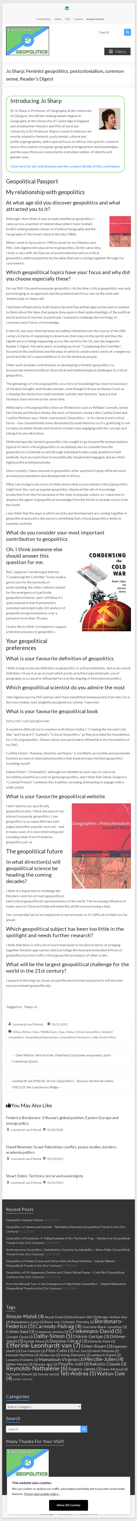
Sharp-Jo (30, 1007)
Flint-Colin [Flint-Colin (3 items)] (59, 1350)
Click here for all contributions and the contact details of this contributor (65, 166)
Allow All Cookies (68, 1505)
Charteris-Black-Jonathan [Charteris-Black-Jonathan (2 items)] (104, 1327)
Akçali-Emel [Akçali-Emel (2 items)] (56, 1317)
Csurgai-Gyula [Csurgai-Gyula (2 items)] (19, 1337)
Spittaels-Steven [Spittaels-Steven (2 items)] (21, 1374)
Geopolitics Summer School (24, 1220)
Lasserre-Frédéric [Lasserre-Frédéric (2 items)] (22, 1360)
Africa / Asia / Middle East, (39, 1032)
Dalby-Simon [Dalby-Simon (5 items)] (53, 1336)
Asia (61, 1032)
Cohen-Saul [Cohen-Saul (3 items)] (20, 1331)
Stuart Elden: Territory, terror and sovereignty (44, 1175)
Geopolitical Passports (75, 1037)
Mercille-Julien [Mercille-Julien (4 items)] (103, 1359)
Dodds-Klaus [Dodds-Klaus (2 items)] (36, 1341)
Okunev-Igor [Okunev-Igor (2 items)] (45, 1364)
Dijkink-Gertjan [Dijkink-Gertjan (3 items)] (91, 1336)
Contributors (43, 19)
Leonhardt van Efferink (28, 1024)
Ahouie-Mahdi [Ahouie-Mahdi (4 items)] (25, 1316)
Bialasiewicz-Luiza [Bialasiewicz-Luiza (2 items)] (27, 1322)
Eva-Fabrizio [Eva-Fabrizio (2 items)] (33, 1351)
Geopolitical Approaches (41, 1037)
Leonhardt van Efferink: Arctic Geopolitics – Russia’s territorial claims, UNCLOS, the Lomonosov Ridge (63, 1084)
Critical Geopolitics (87, 1032)
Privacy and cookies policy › (41, 1494)
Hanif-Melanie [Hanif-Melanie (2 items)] (105, 1351)
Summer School (95, 19)
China (69, 1032)
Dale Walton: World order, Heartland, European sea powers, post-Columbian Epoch (62, 1058)
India (94, 1037)
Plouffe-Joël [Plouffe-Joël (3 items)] (73, 1363)
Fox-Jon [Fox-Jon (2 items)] (82, 1351)
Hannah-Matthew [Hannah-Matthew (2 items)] (22, 1355)
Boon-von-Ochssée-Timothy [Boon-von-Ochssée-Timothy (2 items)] (69, 1322)
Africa (17, 1032)
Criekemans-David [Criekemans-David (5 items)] (95, 1331)
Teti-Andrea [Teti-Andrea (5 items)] (78, 1373)
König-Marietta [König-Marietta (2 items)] (75, 1355)
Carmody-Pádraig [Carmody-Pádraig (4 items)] (58, 1326)
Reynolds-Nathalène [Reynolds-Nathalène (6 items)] (37, 1368)
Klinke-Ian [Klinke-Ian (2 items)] (49, 1355)
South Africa (107, 1037)
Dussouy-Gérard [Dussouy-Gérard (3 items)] (68, 1340)
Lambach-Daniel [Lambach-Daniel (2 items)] (106, 1355)
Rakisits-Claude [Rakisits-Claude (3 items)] (107, 1363)
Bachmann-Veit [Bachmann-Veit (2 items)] (82, 1317)
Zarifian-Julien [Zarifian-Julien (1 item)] (22, 1379)
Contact (78, 19)
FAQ (67, 19)
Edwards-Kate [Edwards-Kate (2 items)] (101, 1341)
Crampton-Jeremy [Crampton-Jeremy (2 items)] (52, 1332)
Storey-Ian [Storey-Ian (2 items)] (48, 1374)
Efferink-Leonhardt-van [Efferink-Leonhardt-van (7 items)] (43, 1345)
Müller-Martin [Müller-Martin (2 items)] (19, 1364)
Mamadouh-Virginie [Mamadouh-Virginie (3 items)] (61, 1359)
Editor (58, 19)
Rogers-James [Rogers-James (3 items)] (85, 1368)
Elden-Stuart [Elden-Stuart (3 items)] (96, 1346)
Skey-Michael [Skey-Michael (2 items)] (115, 1369)
